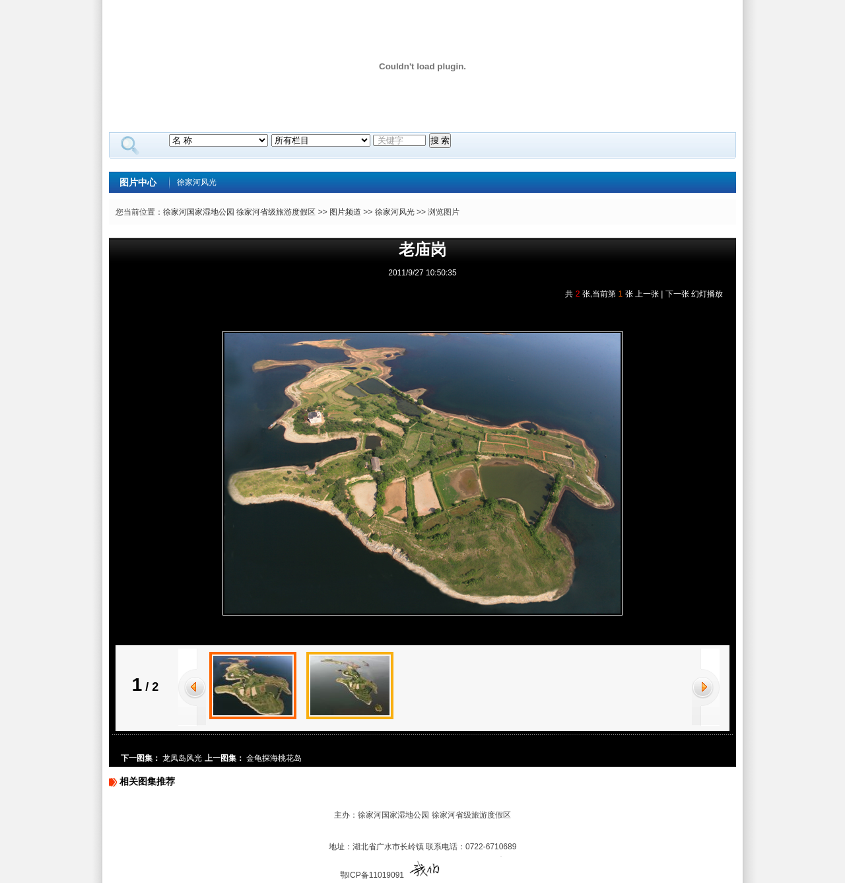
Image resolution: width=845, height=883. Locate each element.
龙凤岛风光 (182, 758)
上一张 (647, 294)
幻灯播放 (707, 294)
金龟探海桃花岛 (274, 758)
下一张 (677, 294)
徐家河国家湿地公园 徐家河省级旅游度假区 (239, 212)
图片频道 (345, 212)
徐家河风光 (197, 182)
